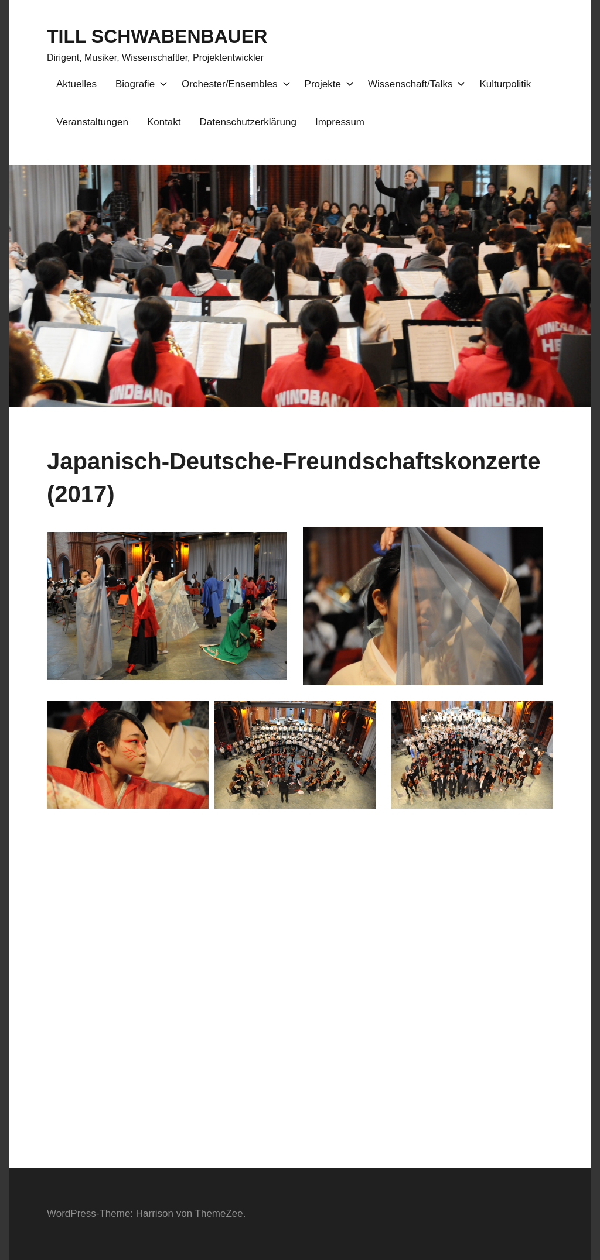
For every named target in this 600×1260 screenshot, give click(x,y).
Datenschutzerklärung (248, 122)
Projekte (327, 84)
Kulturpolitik (505, 84)
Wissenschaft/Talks (414, 84)
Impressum (339, 122)
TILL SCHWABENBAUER (157, 36)
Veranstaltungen (92, 122)
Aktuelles (76, 84)
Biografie (139, 84)
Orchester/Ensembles (233, 84)
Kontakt (164, 122)
